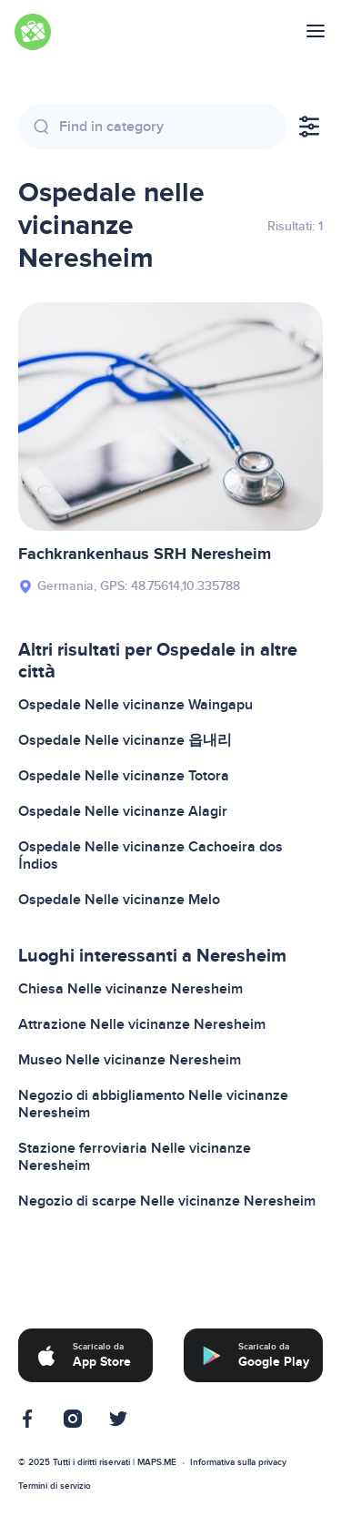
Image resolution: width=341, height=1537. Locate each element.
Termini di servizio (54, 1486)
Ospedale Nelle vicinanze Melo (119, 900)
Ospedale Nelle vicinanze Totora (123, 776)
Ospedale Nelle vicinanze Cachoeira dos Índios (150, 855)
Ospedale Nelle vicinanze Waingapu (135, 705)
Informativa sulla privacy (238, 1462)
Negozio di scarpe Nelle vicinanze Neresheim (167, 1201)
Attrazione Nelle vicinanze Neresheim (142, 1024)
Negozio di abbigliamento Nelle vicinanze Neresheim (153, 1104)
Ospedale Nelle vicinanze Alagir (122, 811)
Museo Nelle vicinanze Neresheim (129, 1060)
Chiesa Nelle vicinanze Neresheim (130, 989)
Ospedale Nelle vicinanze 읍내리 (125, 740)
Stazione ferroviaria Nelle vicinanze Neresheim (134, 1157)
